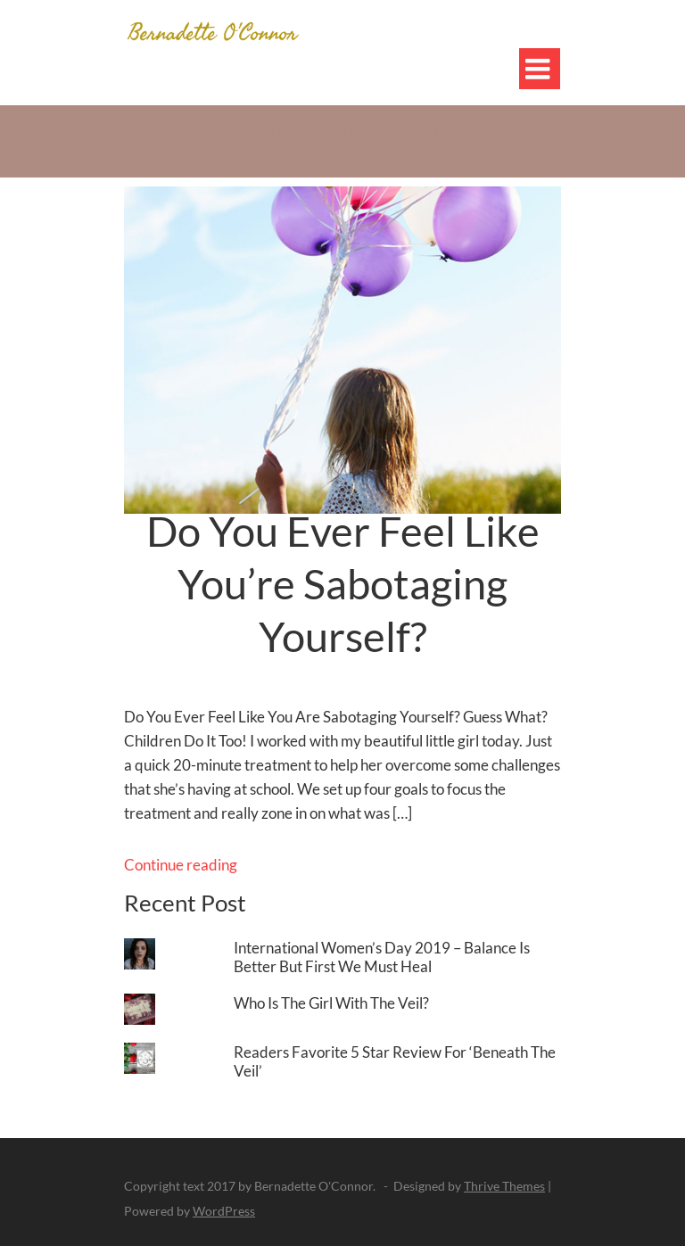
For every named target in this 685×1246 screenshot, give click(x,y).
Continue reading (180, 864)
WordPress (224, 1210)
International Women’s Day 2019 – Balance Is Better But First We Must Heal (382, 957)
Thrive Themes (504, 1185)
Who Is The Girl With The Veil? (331, 1003)
